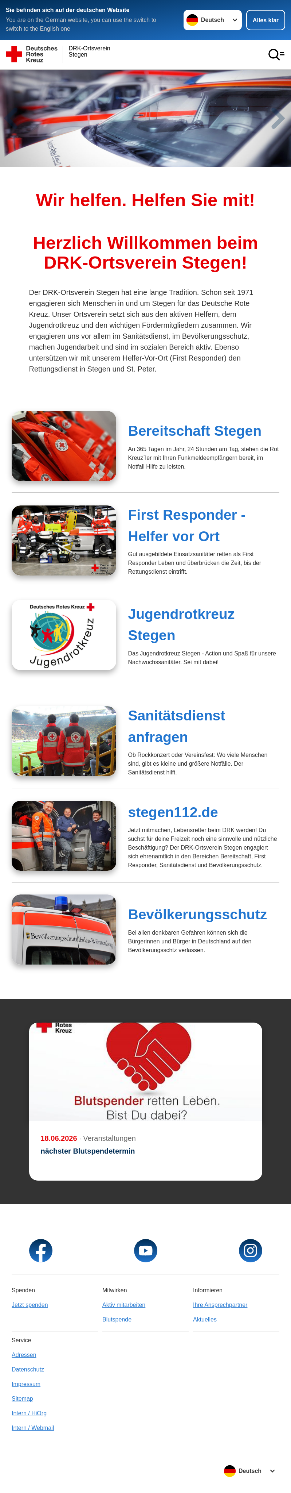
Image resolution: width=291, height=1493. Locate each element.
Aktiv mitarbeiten (123, 1305)
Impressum (26, 1384)
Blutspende (116, 1319)
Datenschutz (28, 1369)
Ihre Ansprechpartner (220, 1305)
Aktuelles (205, 1319)
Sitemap (22, 1399)
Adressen (24, 1355)
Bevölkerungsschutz (197, 914)
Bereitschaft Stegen (194, 431)
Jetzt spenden (30, 1305)
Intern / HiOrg (29, 1413)
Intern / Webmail (33, 1428)
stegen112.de (173, 812)
